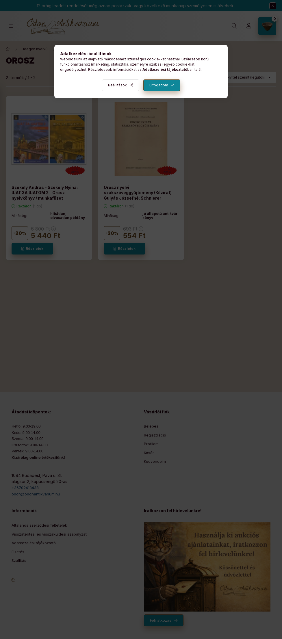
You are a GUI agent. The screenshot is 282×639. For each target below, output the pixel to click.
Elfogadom (158, 85)
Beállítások (117, 85)
